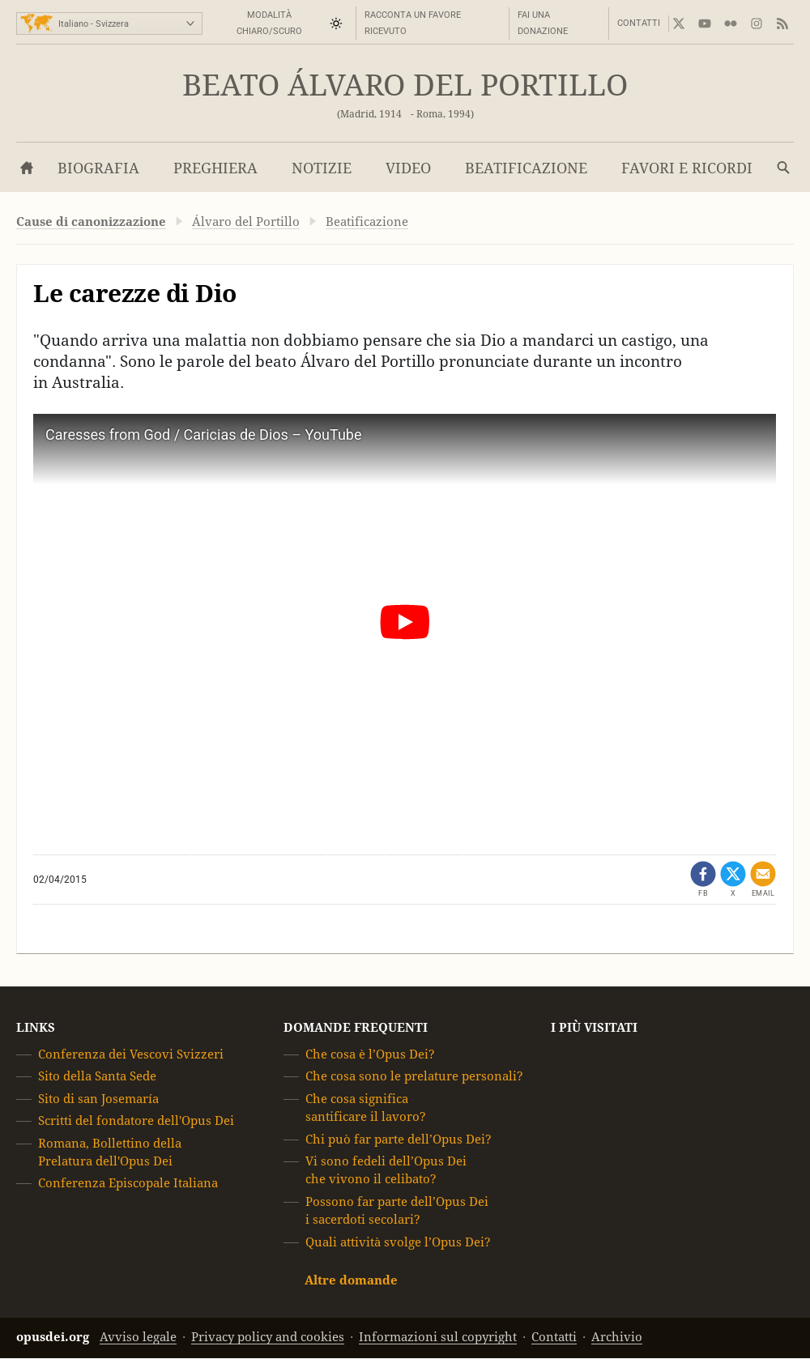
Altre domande (351, 1280)
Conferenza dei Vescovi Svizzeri (131, 1054)
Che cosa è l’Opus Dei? (370, 1054)
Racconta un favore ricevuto (412, 23)
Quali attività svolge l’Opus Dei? (398, 1242)
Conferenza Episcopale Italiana (128, 1184)
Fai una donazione (543, 23)
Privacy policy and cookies (267, 1337)
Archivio (616, 1337)
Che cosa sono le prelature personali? (414, 1077)
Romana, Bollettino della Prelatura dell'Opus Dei (109, 1152)
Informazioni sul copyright (438, 1337)
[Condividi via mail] (763, 879)
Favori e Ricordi (686, 168)
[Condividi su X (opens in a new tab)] (733, 879)
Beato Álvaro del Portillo (405, 85)
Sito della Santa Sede (97, 1077)
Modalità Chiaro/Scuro (269, 23)
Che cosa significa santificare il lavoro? (365, 1107)
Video (408, 168)
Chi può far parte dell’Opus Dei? (398, 1139)
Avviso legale (138, 1337)
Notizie (322, 168)
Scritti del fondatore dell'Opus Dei (136, 1120)
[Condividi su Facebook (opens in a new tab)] (703, 879)
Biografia (98, 168)
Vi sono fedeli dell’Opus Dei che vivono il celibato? (386, 1170)
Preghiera (215, 168)
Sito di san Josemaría (98, 1099)
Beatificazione (526, 168)
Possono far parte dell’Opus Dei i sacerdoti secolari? (396, 1210)
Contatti (638, 23)
